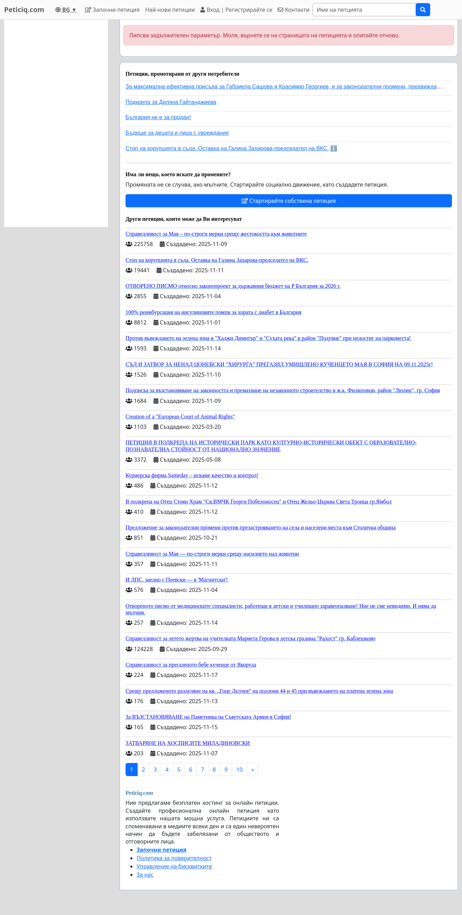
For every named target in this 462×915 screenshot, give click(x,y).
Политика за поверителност (174, 858)
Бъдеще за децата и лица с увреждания (177, 133)
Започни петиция (112, 9)
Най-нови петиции (170, 9)
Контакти (293, 9)
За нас (145, 874)
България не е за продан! (158, 117)
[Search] (364, 9)
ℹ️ (333, 148)
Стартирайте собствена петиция (289, 201)
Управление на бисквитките (174, 866)
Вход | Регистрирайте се (236, 9)
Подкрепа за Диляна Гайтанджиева (171, 102)
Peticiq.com (24, 9)
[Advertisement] (56, 123)
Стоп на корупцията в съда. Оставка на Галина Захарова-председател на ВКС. (227, 148)
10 (239, 769)
